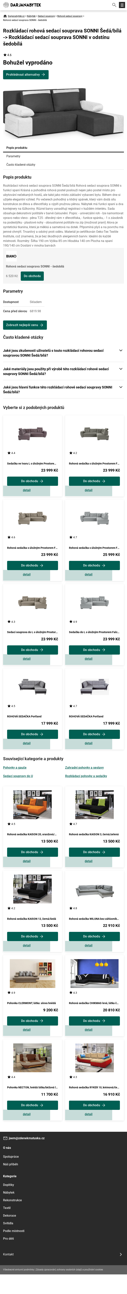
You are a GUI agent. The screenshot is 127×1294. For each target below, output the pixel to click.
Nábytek (31, 16)
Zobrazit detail (32, 491)
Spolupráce (11, 1176)
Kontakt (8, 1274)
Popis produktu (16, 148)
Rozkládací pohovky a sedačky (86, 786)
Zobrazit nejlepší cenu (22, 325)
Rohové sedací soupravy (69, 16)
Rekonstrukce (12, 1220)
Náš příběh (10, 1184)
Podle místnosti (13, 1250)
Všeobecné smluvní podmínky (18, 1289)
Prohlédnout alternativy (23, 74)
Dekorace (9, 1235)
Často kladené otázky (20, 164)
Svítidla (8, 1243)
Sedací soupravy (46, 16)
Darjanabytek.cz (16, 16)
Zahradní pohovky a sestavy (84, 777)
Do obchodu (32, 276)
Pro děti (8, 1258)
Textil (7, 1227)
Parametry (13, 156)
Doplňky (8, 1204)
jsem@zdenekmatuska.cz (27, 1158)
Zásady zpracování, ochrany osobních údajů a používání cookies (69, 1289)
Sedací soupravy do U (18, 786)
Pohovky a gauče (15, 777)
